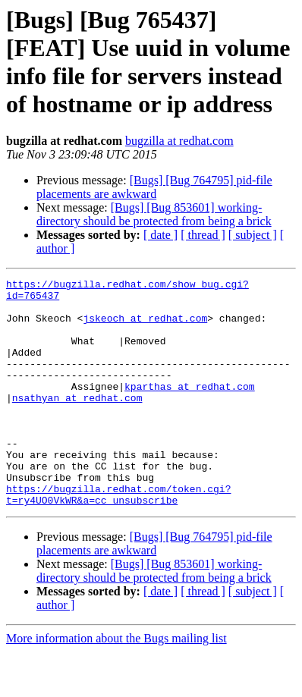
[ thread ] (203, 234)
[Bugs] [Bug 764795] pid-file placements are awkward (154, 187)
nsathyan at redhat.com (77, 422)
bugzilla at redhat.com (179, 140)
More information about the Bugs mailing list (116, 683)
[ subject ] (252, 234)
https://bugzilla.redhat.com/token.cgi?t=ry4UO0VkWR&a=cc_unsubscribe (118, 538)
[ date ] (160, 234)
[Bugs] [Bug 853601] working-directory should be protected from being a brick (154, 214)
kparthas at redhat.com (189, 409)
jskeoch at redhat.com (145, 327)
